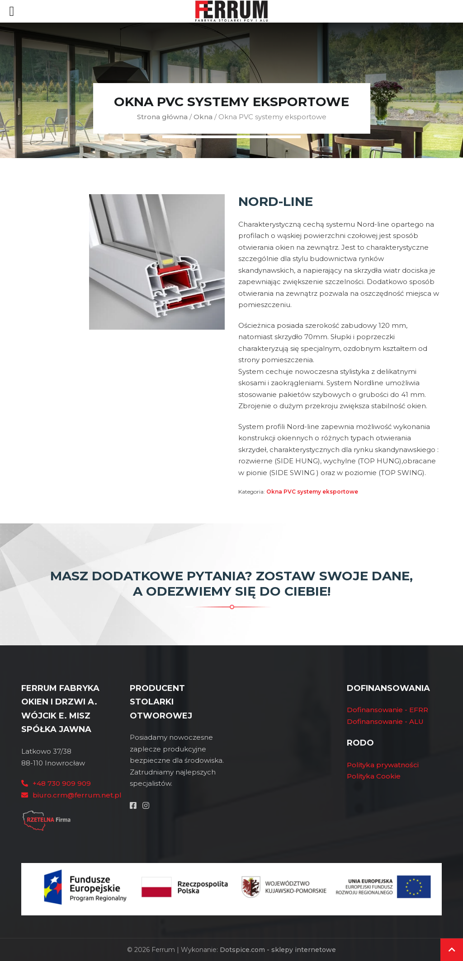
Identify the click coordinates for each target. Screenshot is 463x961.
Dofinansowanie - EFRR (387, 709)
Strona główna (162, 116)
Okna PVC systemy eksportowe (312, 491)
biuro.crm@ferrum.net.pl (77, 795)
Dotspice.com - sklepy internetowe (278, 950)
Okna (203, 116)
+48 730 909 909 (62, 783)
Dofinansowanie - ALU (385, 721)
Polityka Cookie (374, 776)
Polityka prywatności (383, 764)
